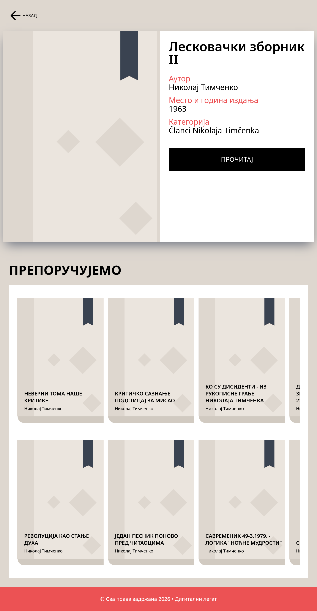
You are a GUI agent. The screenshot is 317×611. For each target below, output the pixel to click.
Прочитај (237, 159)
